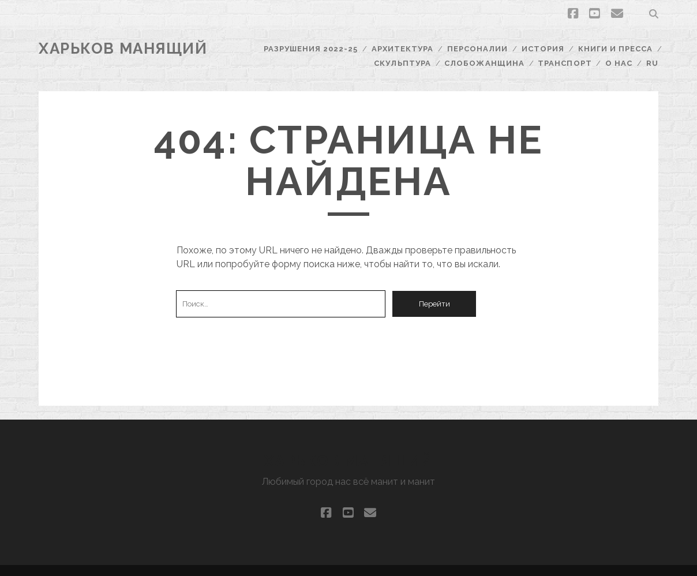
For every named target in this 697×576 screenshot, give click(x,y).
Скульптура (402, 63)
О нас (618, 63)
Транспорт (564, 63)
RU (652, 63)
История (543, 48)
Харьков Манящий (123, 48)
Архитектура (402, 48)
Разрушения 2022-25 (311, 48)
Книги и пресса (615, 48)
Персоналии (477, 48)
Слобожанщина (484, 63)
